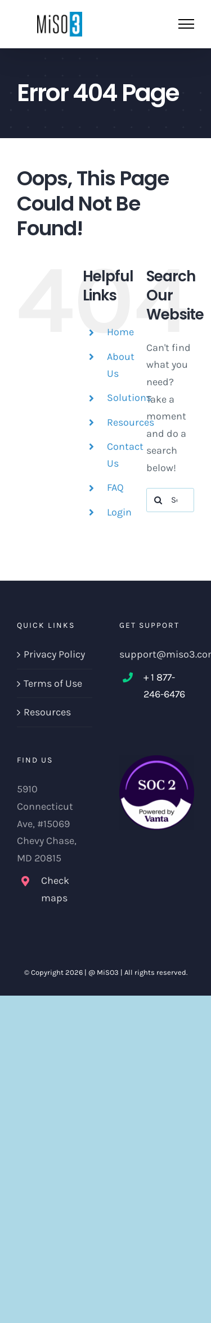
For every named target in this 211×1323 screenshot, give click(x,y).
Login (119, 512)
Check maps (55, 889)
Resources (130, 422)
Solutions (129, 397)
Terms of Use (53, 683)
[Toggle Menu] (186, 24)
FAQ (115, 487)
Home (120, 332)
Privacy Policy (54, 654)
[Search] (158, 500)
